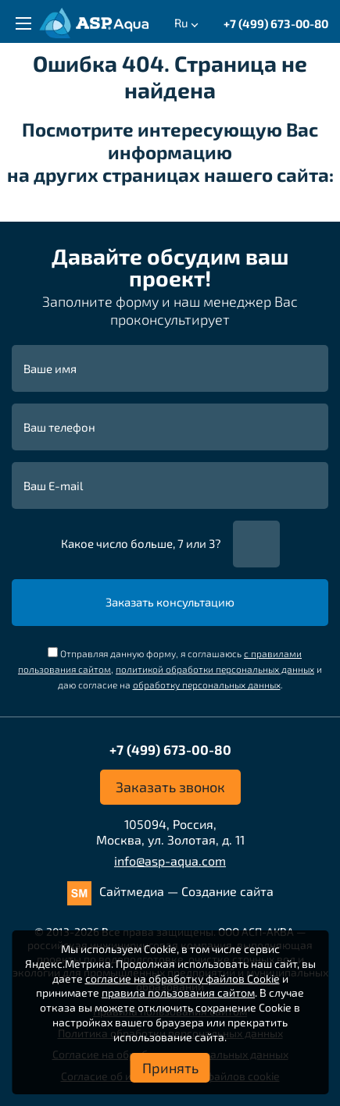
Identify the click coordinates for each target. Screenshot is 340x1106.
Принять (170, 1067)
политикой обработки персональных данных (215, 668)
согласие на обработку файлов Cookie (182, 978)
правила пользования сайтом (178, 992)
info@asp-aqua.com (170, 860)
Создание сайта (227, 891)
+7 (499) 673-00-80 (276, 23)
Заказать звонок (170, 786)
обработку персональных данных (207, 684)
